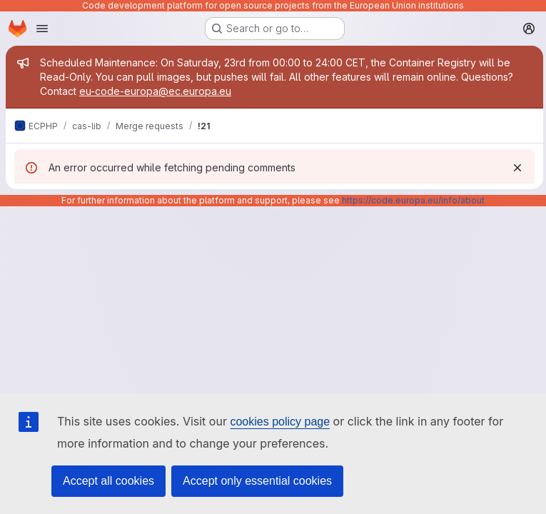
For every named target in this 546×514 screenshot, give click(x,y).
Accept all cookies (108, 481)
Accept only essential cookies (257, 481)
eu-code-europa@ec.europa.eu (155, 91)
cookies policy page (280, 421)
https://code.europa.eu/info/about (413, 200)
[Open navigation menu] (42, 28)
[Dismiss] (514, 167)
